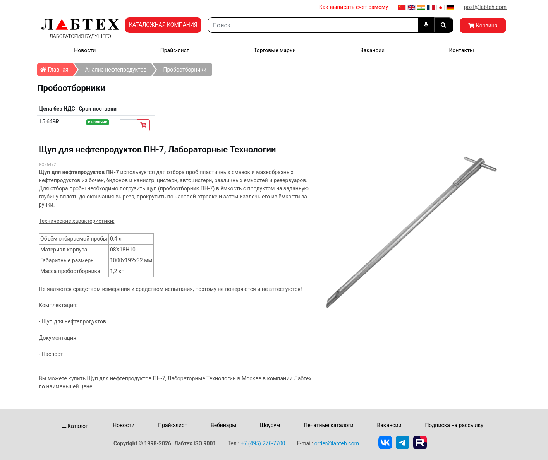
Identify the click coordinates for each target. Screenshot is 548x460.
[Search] (313, 25)
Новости (85, 50)
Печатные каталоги (328, 425)
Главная (56, 68)
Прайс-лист (174, 50)
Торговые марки (275, 50)
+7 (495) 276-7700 (263, 443)
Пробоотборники (185, 70)
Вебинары (223, 425)
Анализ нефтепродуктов (116, 70)
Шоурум (270, 425)
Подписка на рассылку (454, 425)
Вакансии (372, 50)
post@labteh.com (485, 7)
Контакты (461, 50)
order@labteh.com (336, 443)
